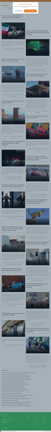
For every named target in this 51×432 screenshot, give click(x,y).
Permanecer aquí (19, 10)
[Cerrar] (37, 3)
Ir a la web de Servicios (30, 10)
